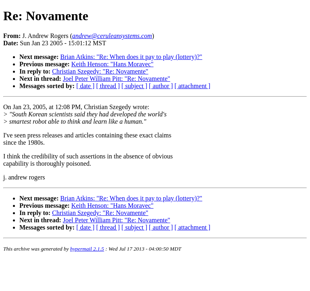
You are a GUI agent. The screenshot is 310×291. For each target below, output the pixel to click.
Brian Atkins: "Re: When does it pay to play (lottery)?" (131, 56)
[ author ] (161, 85)
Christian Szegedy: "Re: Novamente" (100, 71)
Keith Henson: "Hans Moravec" (112, 64)
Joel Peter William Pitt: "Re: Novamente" (116, 78)
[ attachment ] (192, 85)
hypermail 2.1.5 (87, 249)
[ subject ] (134, 85)
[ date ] (85, 85)
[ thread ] (108, 85)
